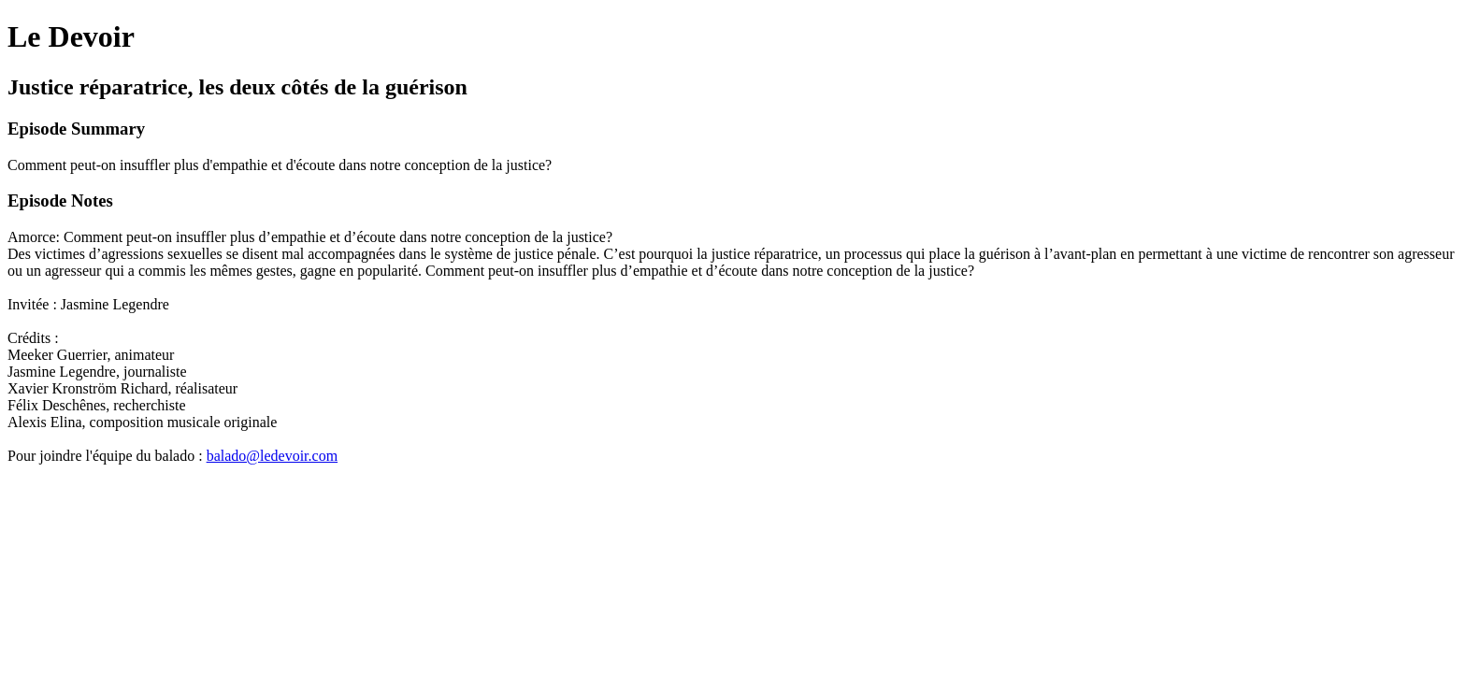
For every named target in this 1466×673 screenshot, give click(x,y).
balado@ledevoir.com (272, 456)
